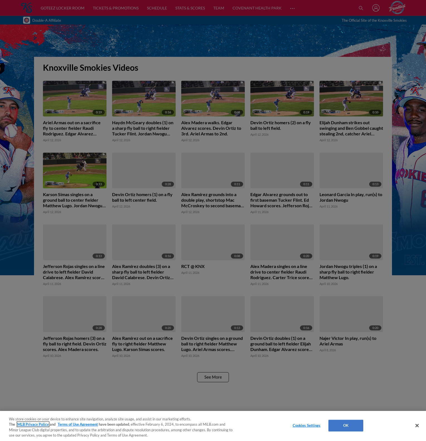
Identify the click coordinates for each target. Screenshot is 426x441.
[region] (213, 426)
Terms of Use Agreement (78, 424)
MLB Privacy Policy (33, 424)
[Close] (417, 425)
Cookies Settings (307, 425)
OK (345, 425)
